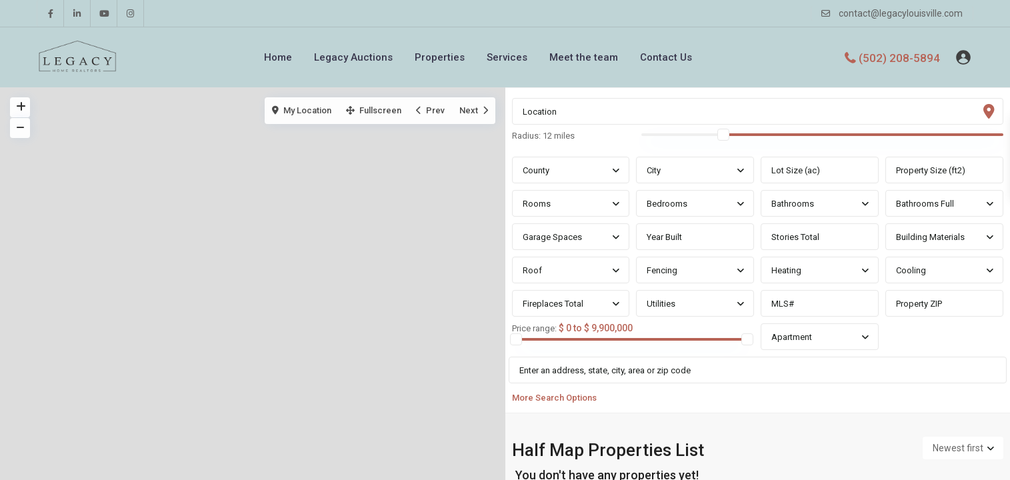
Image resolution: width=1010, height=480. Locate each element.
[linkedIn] (77, 13)
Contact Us (666, 57)
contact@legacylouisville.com (901, 13)
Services (507, 57)
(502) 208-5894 (899, 57)
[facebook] (50, 13)
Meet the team (583, 57)
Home (278, 57)
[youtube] (104, 13)
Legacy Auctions (353, 57)
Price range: (534, 328)
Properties (440, 57)
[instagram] (130, 13)
